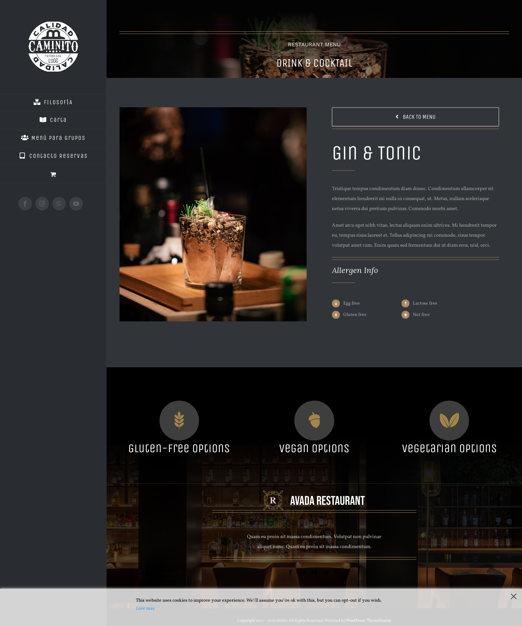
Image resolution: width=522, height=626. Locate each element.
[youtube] (314, 572)
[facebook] (290, 572)
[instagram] (302, 572)
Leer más (145, 608)
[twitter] (326, 572)
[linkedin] (338, 572)
